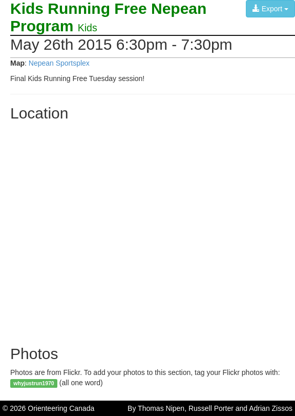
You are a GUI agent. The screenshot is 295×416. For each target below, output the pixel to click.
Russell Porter (211, 408)
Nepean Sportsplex (59, 63)
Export (270, 9)
